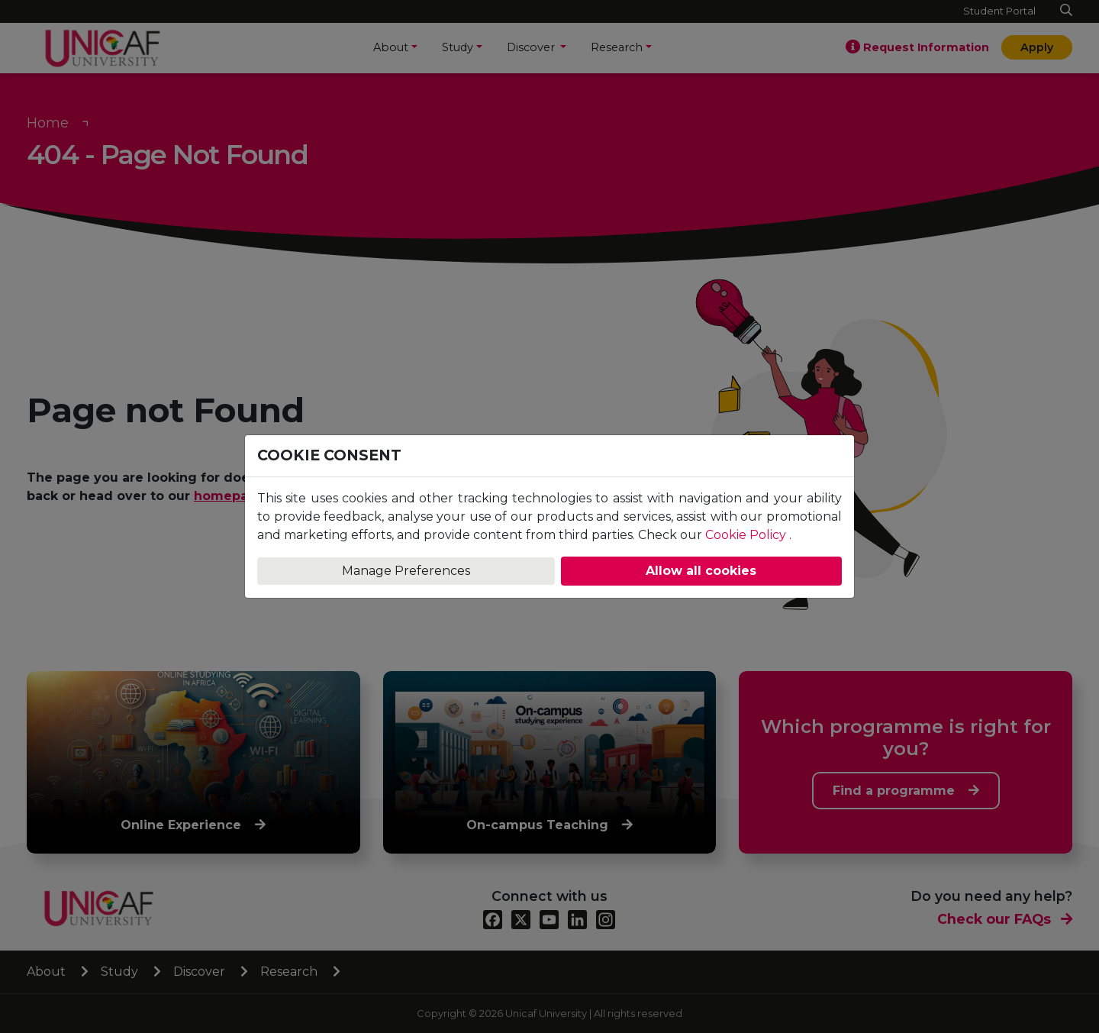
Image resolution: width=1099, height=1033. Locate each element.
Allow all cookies (701, 570)
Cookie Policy (745, 535)
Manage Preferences (406, 570)
